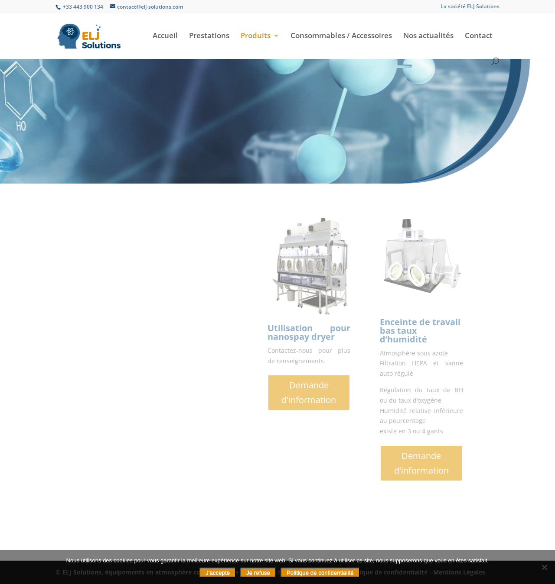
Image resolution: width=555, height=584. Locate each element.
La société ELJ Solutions (470, 7)
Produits (256, 36)
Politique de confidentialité (320, 572)
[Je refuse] (544, 567)
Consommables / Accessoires (341, 36)
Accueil (165, 36)
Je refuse (258, 572)
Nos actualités (428, 36)
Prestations (209, 36)
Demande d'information (418, 392)
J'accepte (218, 572)
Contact (479, 36)
